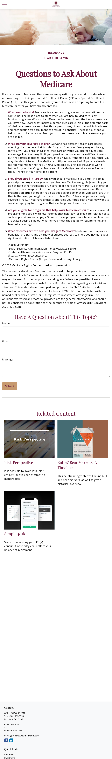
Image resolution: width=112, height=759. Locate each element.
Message (7, 359)
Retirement (9, 754)
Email (5, 341)
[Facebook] (6, 740)
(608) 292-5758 (16, 716)
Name (6, 323)
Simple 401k (14, 533)
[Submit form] (9, 386)
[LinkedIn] (11, 740)
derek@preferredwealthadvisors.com (21, 735)
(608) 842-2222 (18, 713)
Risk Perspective (18, 462)
